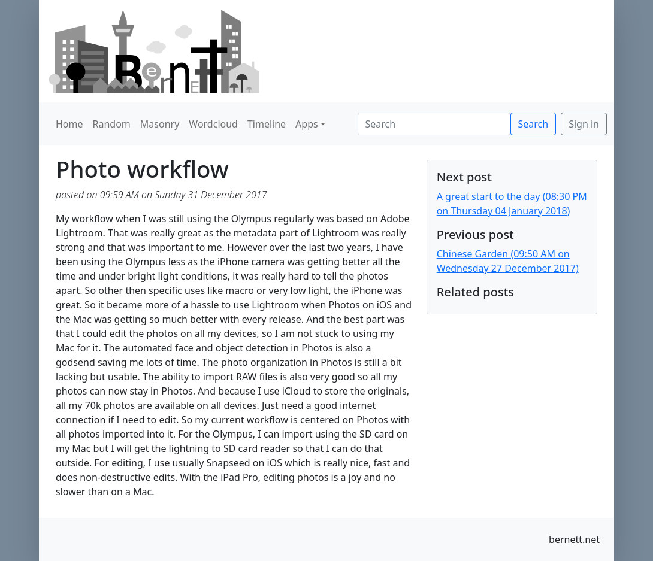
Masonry (160, 124)
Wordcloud (213, 124)
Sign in (584, 124)
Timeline (266, 124)
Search (533, 124)
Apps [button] (306, 124)
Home (69, 124)
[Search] (434, 124)
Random (112, 124)
